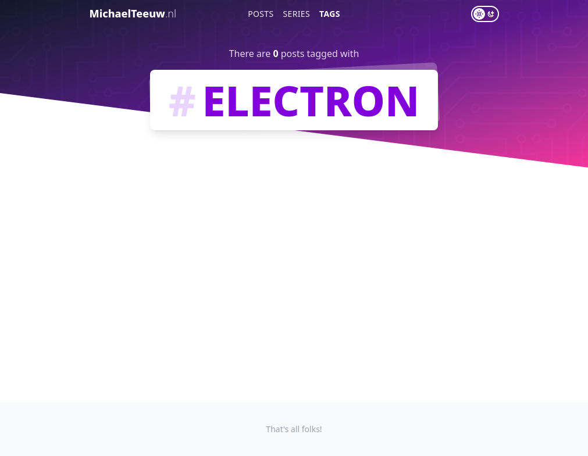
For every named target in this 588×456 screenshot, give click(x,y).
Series (297, 13)
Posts (260, 13)
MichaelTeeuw (133, 13)
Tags (329, 13)
